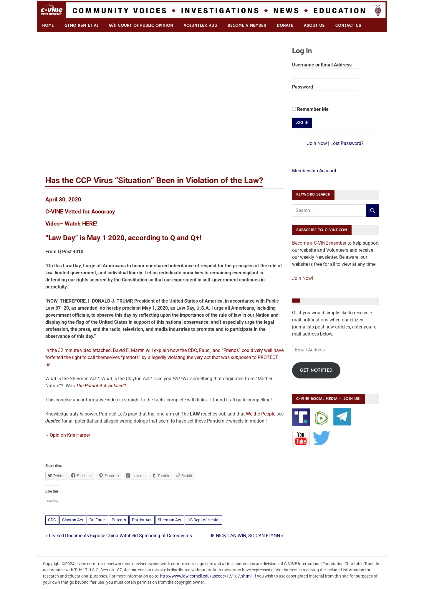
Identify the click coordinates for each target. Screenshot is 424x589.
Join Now (317, 143)
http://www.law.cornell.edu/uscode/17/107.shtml (205, 576)
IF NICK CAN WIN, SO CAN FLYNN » (247, 535)
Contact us (348, 25)
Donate (285, 25)
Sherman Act (169, 520)
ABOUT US (314, 25)
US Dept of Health (204, 520)
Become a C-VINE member (319, 243)
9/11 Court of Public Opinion (141, 25)
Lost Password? (347, 143)
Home (48, 25)
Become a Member (247, 25)
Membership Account (314, 170)
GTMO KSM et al (81, 25)
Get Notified (316, 370)
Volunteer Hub (200, 25)
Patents (119, 520)
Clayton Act (72, 520)
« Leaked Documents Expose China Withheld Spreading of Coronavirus (118, 535)
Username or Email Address (322, 65)
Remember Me (310, 109)
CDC (52, 520)
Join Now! (302, 278)
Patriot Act (142, 520)
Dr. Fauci (97, 520)
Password (302, 87)
